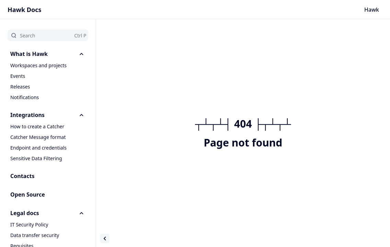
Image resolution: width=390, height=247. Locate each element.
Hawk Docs (25, 9)
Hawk (371, 9)
